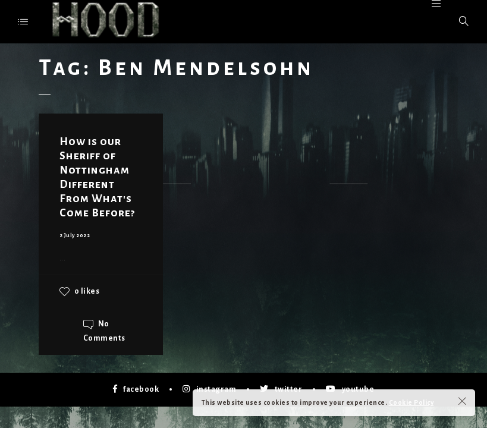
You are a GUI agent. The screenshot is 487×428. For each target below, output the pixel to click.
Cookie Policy (411, 402)
